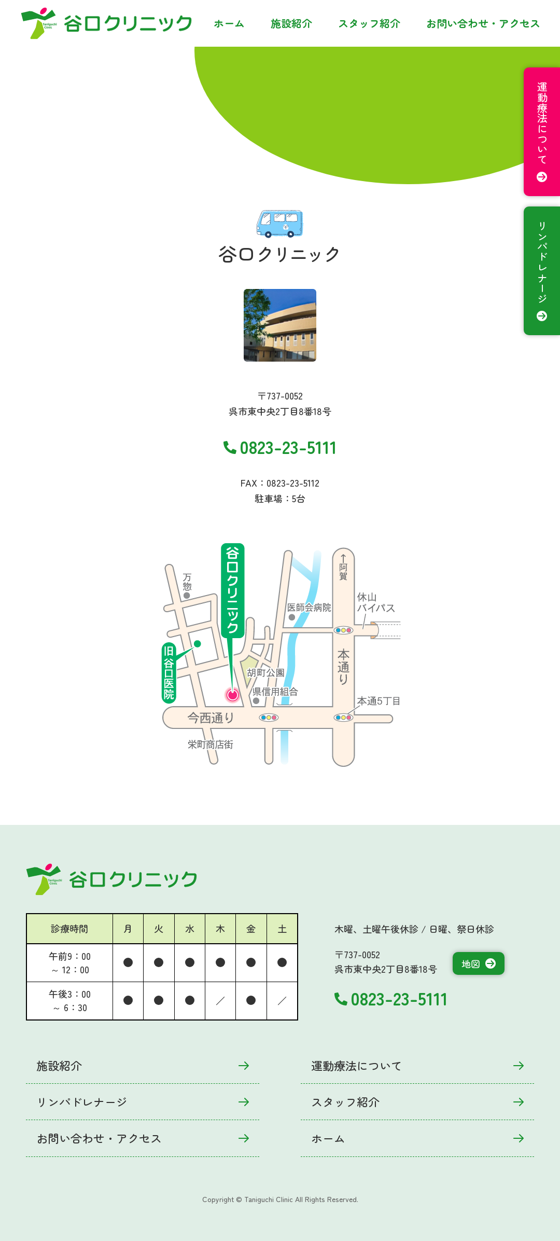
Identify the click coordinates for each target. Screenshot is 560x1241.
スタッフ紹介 (369, 23)
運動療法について (417, 1065)
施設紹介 (291, 23)
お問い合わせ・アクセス (483, 23)
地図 (478, 963)
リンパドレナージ (142, 1101)
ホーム (229, 23)
